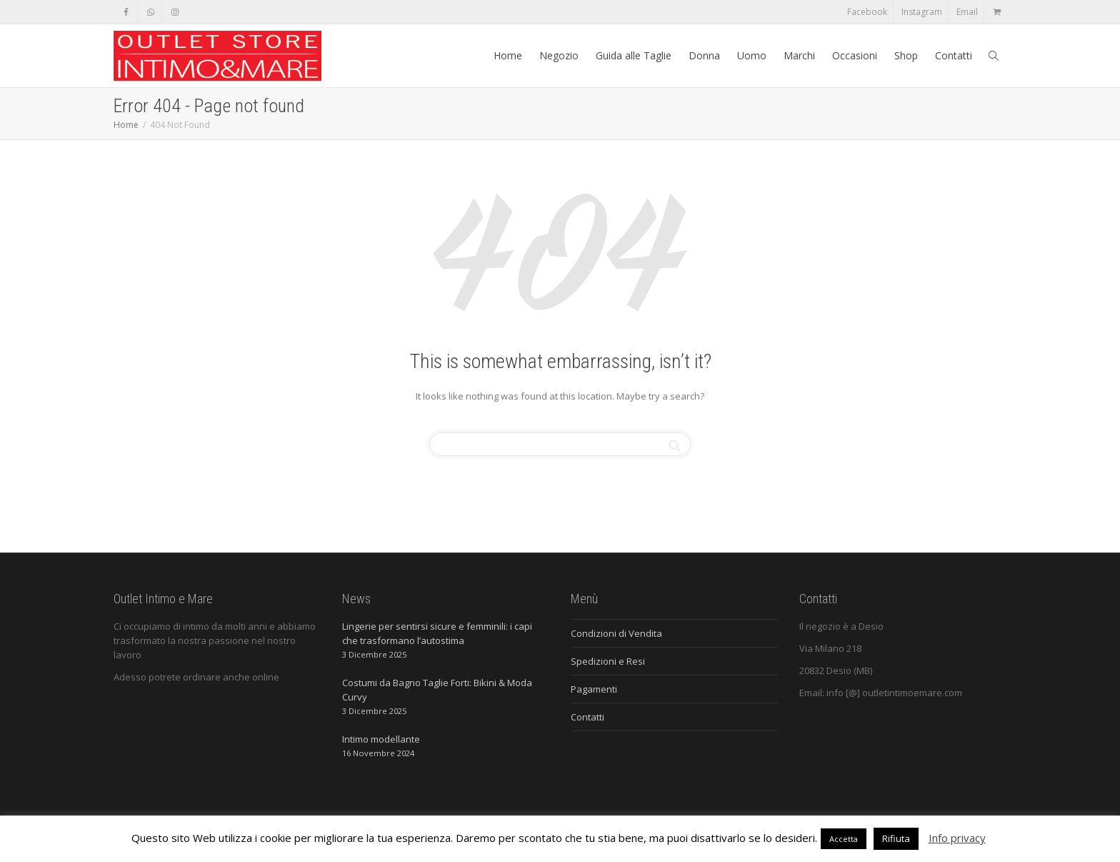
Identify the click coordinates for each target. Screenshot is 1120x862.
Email (967, 12)
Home (508, 55)
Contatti (953, 55)
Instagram (921, 12)
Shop (906, 55)
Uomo (751, 55)
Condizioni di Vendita (616, 633)
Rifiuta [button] (896, 838)
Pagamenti (594, 689)
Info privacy (957, 838)
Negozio (559, 55)
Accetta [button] (843, 838)
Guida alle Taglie (633, 55)
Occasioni (854, 55)
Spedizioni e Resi (608, 661)
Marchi (799, 55)
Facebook (867, 12)
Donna (704, 55)
